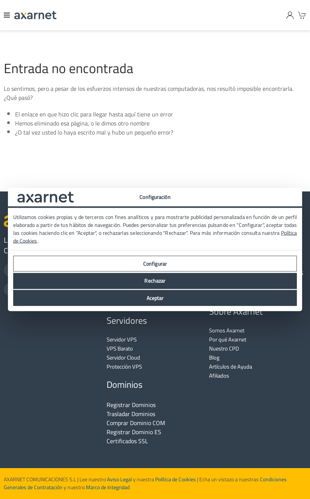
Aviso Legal (119, 479)
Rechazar (154, 281)
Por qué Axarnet (227, 339)
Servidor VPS (122, 339)
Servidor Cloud (123, 357)
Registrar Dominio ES (134, 432)
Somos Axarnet (226, 330)
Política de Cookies (175, 479)
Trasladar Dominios (131, 413)
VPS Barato (120, 348)
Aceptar (155, 298)
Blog (214, 357)
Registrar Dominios (131, 404)
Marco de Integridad (108, 487)
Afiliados (219, 375)
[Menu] (7, 15)
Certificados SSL (127, 441)
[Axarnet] (35, 15)
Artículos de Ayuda (230, 366)
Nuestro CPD (224, 348)
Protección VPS (124, 366)
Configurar (155, 263)
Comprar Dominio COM (136, 423)
